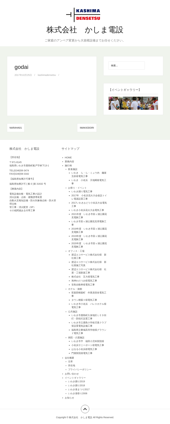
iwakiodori (87, 127)
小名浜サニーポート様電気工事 (87, 345)
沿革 (70, 361)
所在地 (71, 365)
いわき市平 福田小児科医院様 (87, 341)
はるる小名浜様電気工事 (84, 349)
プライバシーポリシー (79, 369)
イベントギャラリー (75, 377)
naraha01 (16, 127)
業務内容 (69, 161)
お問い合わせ (72, 373)
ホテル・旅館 (75, 289)
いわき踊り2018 (76, 385)
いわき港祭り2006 (77, 393)
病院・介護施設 (76, 337)
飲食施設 (72, 169)
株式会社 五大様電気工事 (85, 276)
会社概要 (69, 357)
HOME (68, 157)
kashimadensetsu (47, 75)
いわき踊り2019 (76, 381)
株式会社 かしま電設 (85, 29)
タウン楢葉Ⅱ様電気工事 (84, 300)
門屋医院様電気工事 (81, 353)
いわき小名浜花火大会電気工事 (87, 210)
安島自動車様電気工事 (83, 284)
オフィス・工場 (76, 251)
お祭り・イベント (77, 187)
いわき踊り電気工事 (81, 191)
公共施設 (72, 311)
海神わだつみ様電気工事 (84, 280)
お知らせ (69, 397)
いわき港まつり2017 (79, 389)
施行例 (68, 165)
